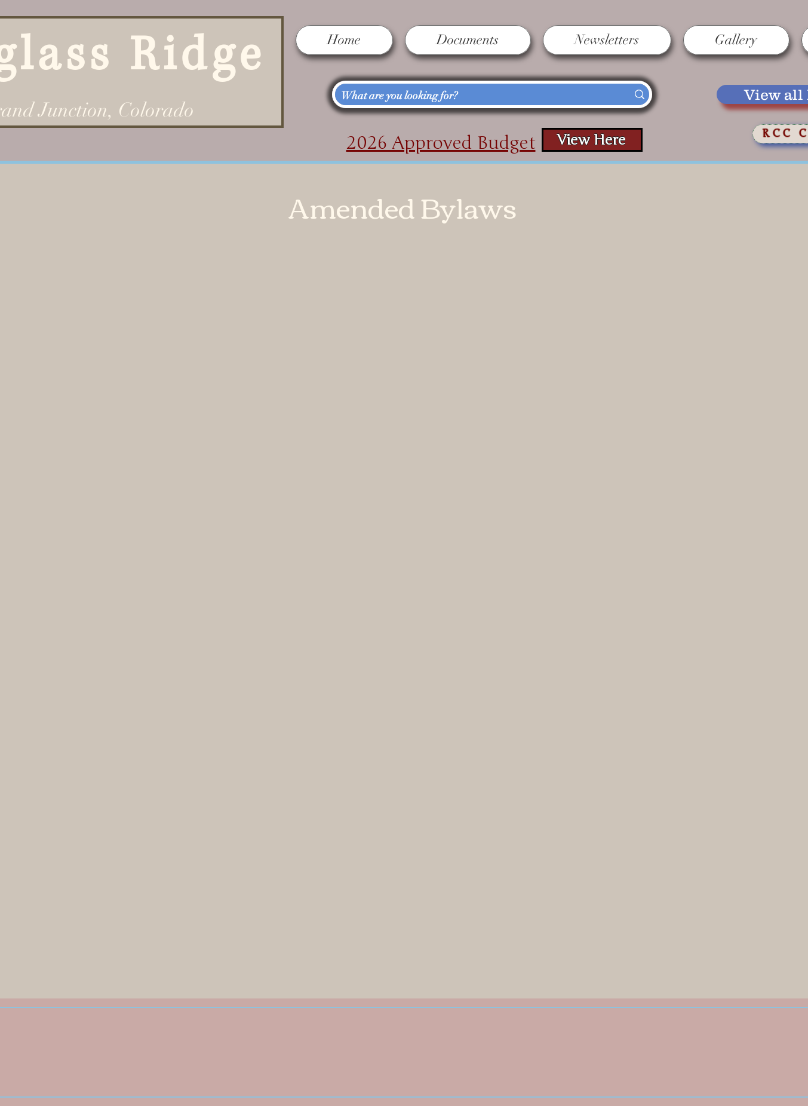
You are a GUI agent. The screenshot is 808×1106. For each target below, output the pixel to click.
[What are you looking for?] (472, 96)
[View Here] (592, 140)
